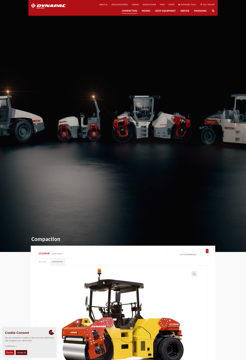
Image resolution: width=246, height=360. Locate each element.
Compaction (129, 10)
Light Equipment (165, 10)
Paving (146, 10)
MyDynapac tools (187, 4)
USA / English (207, 4)
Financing (200, 10)
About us (103, 4)
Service (184, 10)
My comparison (194, 254)
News (162, 4)
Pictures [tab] (43, 262)
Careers (135, 4)
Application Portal (119, 4)
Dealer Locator (149, 4)
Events (172, 4)
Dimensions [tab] (57, 261)
